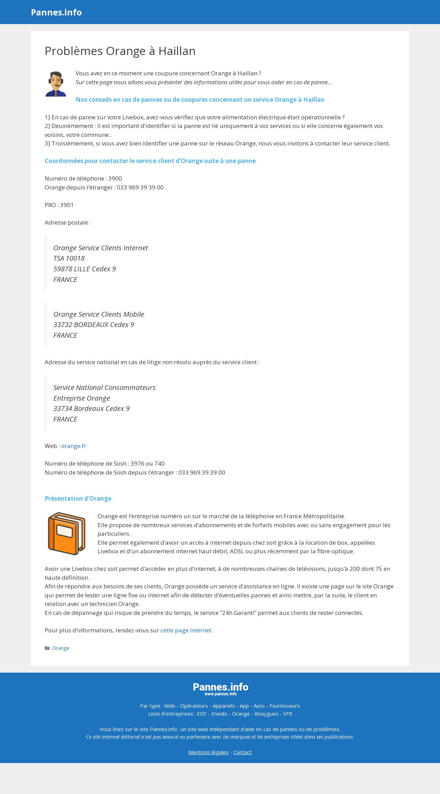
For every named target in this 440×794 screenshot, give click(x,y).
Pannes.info (56, 12)
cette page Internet (186, 630)
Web (169, 705)
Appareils (224, 705)
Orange (60, 648)
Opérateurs (194, 705)
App (244, 705)
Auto (259, 705)
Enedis (219, 713)
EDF (202, 713)
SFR (287, 713)
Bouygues (266, 713)
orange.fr (73, 446)
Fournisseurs (285, 705)
